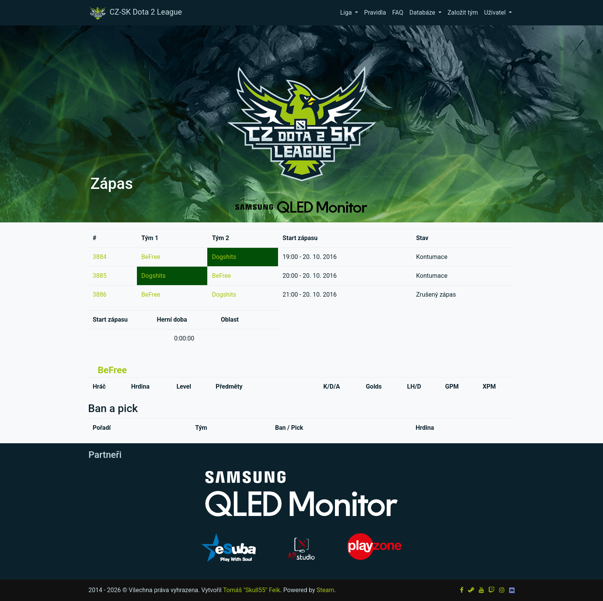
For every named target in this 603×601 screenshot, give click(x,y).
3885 (100, 275)
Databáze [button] (423, 12)
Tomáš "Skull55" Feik (251, 590)
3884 (100, 256)
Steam (325, 590)
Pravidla (375, 12)
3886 (100, 294)
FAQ (397, 12)
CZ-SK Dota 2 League (135, 12)
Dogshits (224, 256)
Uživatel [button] (495, 12)
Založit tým (463, 12)
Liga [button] (346, 12)
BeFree (151, 256)
